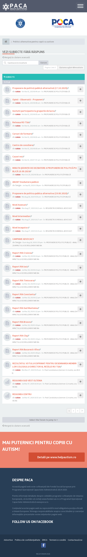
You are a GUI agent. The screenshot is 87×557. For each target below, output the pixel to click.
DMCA (44, 540)
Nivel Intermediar (21, 216)
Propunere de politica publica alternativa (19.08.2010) (39, 193)
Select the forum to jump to (43, 419)
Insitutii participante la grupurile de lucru (33, 110)
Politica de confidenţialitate (27, 540)
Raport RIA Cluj (20, 335)
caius (18, 91)
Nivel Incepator (20, 227)
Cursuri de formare (22, 133)
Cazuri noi (17, 156)
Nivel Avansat (19, 204)
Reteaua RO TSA (20, 122)
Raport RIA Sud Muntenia (25, 308)
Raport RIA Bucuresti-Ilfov (25, 349)
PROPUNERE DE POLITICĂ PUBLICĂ (57, 91)
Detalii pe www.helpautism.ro (56, 457)
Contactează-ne (75, 540)
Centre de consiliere (22, 145)
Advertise (8, 540)
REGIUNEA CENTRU (22, 394)
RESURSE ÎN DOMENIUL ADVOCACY (59, 208)
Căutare (43, 62)
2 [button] (73, 411)
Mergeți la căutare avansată (17, 57)
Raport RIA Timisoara (23, 280)
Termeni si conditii (57, 540)
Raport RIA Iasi (19, 266)
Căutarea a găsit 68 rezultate (71, 67)
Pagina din (50, 67)
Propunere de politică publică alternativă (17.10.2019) (39, 88)
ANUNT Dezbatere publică (25, 181)
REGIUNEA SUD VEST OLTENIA (27, 380)
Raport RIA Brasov (21, 321)
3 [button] (77, 411)
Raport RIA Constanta (23, 294)
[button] (82, 410)
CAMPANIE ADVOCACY (23, 239)
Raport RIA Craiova (22, 252)
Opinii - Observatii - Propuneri (27, 99)
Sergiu (18, 185)
